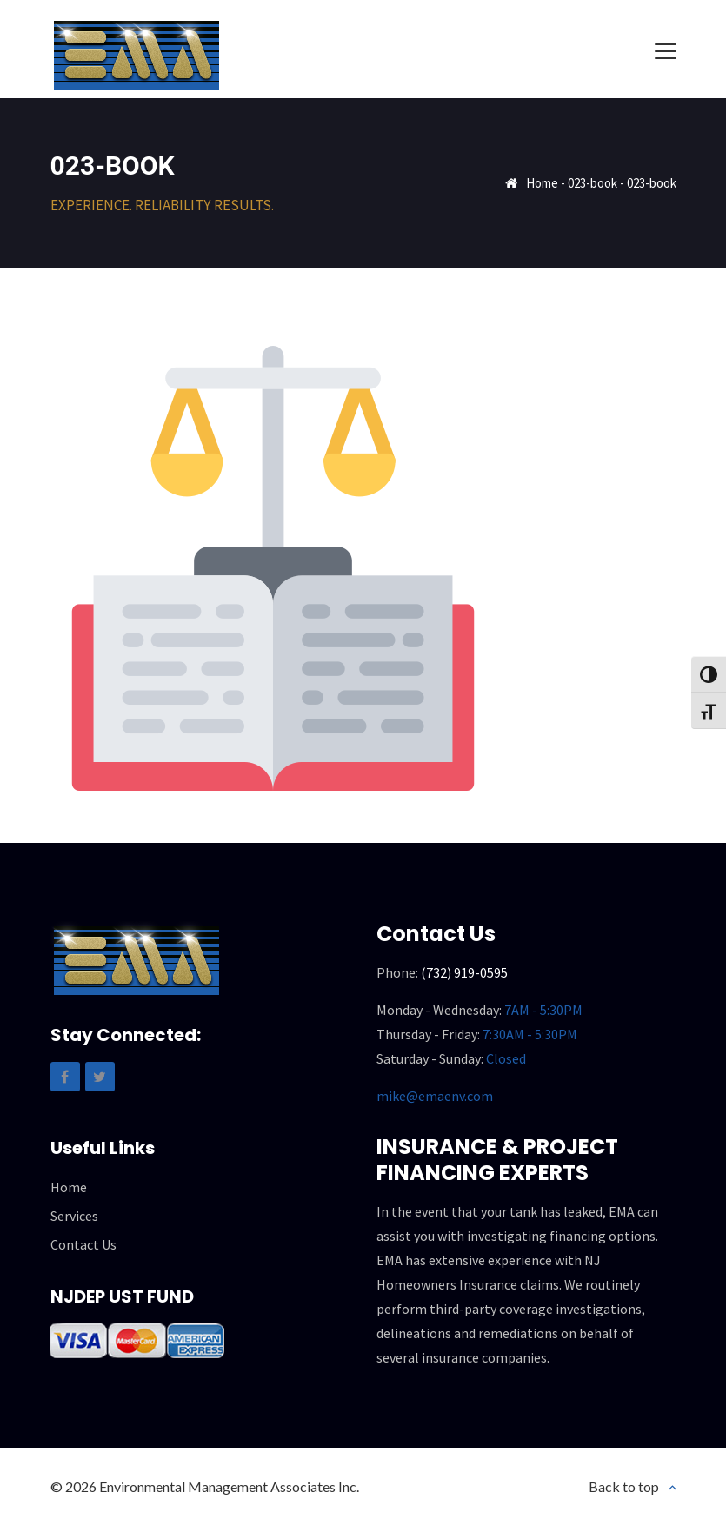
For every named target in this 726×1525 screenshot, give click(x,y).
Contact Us (83, 1244)
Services (74, 1215)
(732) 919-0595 (464, 972)
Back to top (624, 1486)
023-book (592, 183)
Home (542, 183)
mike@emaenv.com (434, 1095)
